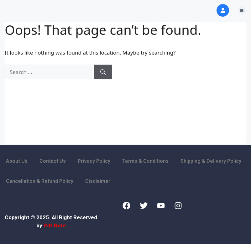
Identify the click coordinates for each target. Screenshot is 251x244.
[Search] (103, 72)
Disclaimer (97, 181)
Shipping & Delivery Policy (210, 161)
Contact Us (52, 161)
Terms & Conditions (145, 161)
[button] (241, 10)
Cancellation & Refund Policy (39, 181)
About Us (17, 161)
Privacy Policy (94, 161)
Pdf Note (55, 225)
